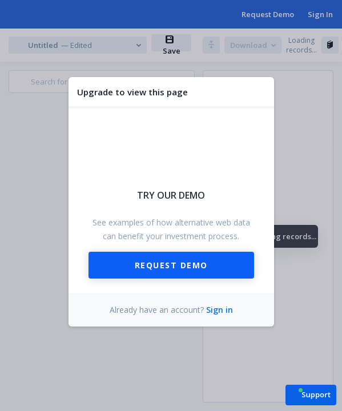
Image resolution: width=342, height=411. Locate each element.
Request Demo (171, 265)
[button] (310, 394)
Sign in (219, 309)
